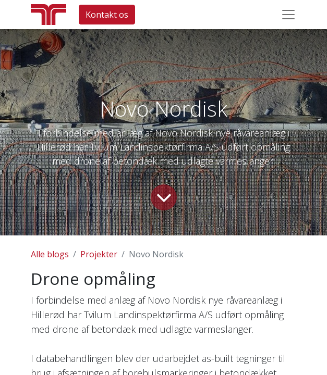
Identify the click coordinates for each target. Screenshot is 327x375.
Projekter (98, 254)
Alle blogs (50, 254)
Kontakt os (107, 14)
